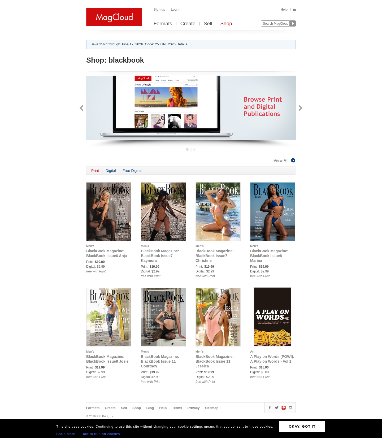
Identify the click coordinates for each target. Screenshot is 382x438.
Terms (177, 408)
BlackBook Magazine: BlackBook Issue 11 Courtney (160, 361)
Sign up (159, 9)
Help (284, 9)
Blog (150, 408)
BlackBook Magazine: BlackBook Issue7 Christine (215, 256)
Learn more (65, 434)
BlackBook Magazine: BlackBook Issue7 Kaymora (160, 256)
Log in (175, 9)
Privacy (194, 408)
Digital (111, 170)
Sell (208, 23)
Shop (226, 23)
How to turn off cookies (101, 434)
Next (299, 109)
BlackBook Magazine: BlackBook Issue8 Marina (269, 256)
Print (95, 170)
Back (81, 109)
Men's (90, 246)
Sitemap (212, 408)
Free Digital (132, 170)
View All (285, 160)
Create (188, 23)
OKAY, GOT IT (302, 426)
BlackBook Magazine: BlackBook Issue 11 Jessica (215, 361)
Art (252, 351)
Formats (163, 23)
